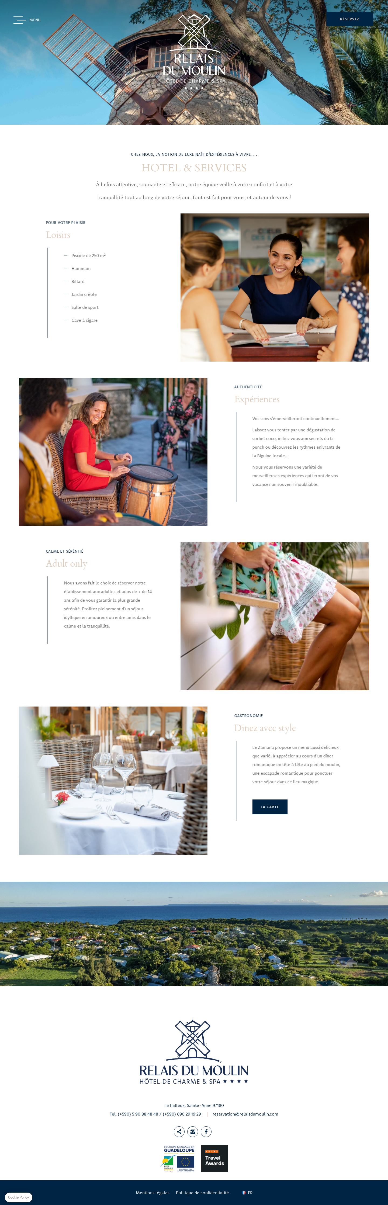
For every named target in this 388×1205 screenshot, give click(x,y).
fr (250, 1192)
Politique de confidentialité (202, 1192)
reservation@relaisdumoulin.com (245, 1114)
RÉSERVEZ (349, 19)
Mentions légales (152, 1192)
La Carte (111, 807)
